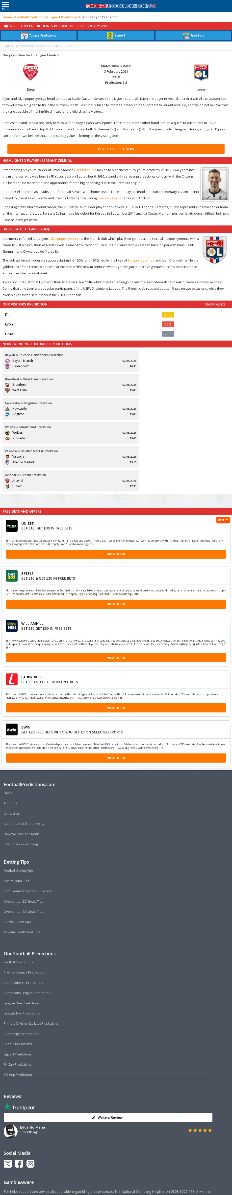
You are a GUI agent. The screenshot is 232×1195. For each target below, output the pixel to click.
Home (7, 17)
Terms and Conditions (96, 1187)
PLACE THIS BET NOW (116, 148)
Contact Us (12, 741)
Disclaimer (143, 1187)
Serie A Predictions (18, 972)
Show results (215, 304)
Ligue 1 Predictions (64, 17)
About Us (10, 731)
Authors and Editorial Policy (24, 751)
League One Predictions (22, 931)
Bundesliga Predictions (21, 961)
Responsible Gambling (21, 772)
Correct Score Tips (17, 850)
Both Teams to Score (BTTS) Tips (28, 819)
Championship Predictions (23, 910)
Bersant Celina (85, 170)
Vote (168, 314)
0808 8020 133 (183, 1119)
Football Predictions (30, 17)
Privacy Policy (124, 1187)
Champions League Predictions (27, 921)
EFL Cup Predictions (18, 1002)
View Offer (116, 482)
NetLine (10, 1125)
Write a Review (107, 1045)
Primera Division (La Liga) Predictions (31, 951)
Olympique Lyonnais (65, 238)
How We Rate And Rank (21, 762)
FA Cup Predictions (17, 992)
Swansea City (107, 198)
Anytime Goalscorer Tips (22, 860)
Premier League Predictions (24, 900)
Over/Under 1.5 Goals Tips (23, 839)
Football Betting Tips (19, 798)
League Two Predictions (21, 941)
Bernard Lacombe (141, 260)
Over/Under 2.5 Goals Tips (23, 829)
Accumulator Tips (16, 809)
